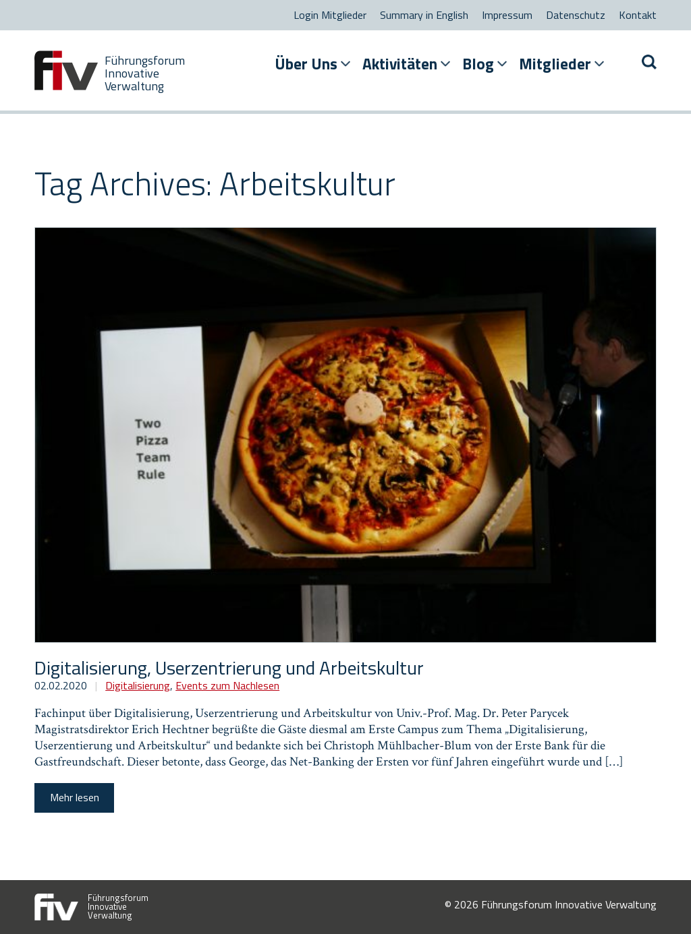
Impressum (507, 15)
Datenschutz (575, 15)
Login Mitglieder (330, 15)
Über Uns (306, 63)
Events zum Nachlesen (227, 685)
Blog (478, 63)
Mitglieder (555, 63)
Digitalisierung (137, 685)
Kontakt (638, 15)
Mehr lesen (74, 797)
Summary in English (424, 15)
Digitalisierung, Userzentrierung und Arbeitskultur (229, 667)
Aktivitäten (399, 63)
